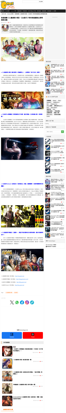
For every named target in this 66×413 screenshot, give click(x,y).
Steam (54, 100)
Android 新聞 (13, 11)
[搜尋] (30, 1)
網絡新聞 (44, 11)
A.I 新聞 (54, 11)
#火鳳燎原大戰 (9, 292)
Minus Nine (49, 114)
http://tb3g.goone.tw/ (21, 282)
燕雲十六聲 (56, 112)
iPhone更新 (49, 105)
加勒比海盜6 (50, 111)
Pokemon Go (54, 104)
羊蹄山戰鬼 (57, 111)
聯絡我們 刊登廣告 (51, 246)
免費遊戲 (49, 100)
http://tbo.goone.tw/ (19, 285)
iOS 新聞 (7, 11)
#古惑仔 (16, 292)
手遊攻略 (25, 11)
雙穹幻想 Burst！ (58, 105)
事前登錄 (19, 11)
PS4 (54, 109)
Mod (48, 107)
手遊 (14, 346)
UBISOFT (49, 102)
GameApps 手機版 (51, 244)
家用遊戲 (39, 11)
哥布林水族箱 (57, 114)
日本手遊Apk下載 (32, 11)
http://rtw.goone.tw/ (19, 276)
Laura (48, 116)
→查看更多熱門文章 (7, 409)
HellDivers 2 (56, 102)
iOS (48, 104)
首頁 (2, 11)
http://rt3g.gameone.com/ (22, 279)
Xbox (59, 100)
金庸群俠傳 (49, 112)
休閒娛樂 (49, 11)
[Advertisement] (22, 173)
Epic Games (54, 107)
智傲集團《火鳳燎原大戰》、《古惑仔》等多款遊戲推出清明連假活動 (31, 14)
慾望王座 (49, 109)
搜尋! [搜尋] (41, 1)
